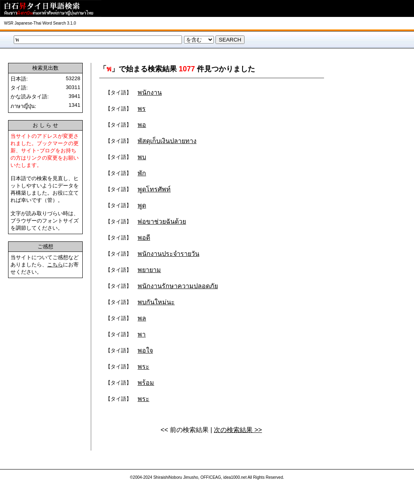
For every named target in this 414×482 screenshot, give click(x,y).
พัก (142, 173)
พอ (142, 124)
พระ (143, 366)
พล (142, 318)
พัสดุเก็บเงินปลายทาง (167, 140)
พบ (142, 157)
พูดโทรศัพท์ (154, 189)
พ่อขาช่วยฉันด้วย (162, 221)
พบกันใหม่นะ (156, 302)
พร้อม (146, 382)
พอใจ (145, 350)
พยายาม (149, 269)
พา (142, 334)
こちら (55, 265)
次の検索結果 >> (238, 429)
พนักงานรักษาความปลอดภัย (178, 286)
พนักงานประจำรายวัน (168, 253)
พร (142, 108)
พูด (142, 205)
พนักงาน (150, 92)
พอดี (144, 237)
